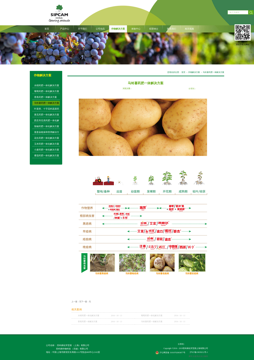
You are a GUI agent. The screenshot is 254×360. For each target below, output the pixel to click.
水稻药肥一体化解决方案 (88, 315)
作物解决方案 (194, 72)
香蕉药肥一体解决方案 (87, 321)
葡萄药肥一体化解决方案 (151, 315)
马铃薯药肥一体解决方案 (213, 72)
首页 (47, 29)
